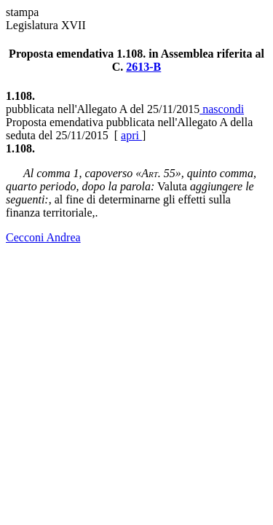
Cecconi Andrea (43, 237)
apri (131, 135)
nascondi (221, 109)
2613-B (143, 67)
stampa (22, 12)
